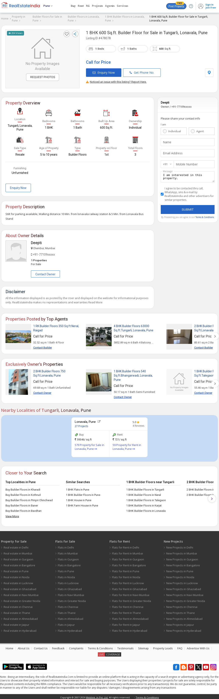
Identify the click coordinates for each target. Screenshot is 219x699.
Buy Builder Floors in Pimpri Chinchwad (29, 498)
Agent (200, 130)
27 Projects (81, 424)
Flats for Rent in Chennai (127, 605)
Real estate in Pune (16, 570)
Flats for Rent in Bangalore (129, 564)
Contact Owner (45, 272)
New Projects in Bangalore (183, 564)
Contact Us (41, 647)
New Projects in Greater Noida (185, 599)
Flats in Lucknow (68, 582)
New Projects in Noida (180, 576)
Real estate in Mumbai (18, 552)
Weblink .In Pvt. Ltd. (97, 696)
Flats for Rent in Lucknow (128, 582)
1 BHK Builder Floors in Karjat (144, 504)
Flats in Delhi (66, 546)
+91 (165, 163)
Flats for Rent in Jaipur (126, 623)
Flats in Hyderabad (70, 629)
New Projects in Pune (179, 570)
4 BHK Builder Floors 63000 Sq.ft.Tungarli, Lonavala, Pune (133, 327)
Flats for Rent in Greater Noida (131, 599)
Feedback (58, 647)
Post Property (176, 5)
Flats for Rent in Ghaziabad (129, 587)
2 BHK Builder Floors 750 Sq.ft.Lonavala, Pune (49, 372)
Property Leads (163, 647)
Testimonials (125, 647)
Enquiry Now (104, 71)
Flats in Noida (66, 576)
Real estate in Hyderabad (20, 629)
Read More (95, 301)
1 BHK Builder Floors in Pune (83, 493)
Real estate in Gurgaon (18, 558)
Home (4, 18)
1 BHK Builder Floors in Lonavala (146, 509)
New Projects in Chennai (181, 605)
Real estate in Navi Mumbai (21, 593)
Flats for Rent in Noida (126, 576)
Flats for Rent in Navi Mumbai (130, 593)
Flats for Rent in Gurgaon (128, 558)
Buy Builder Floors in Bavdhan (24, 509)
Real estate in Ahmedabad (21, 617)
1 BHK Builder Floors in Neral (143, 493)
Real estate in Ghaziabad (20, 587)
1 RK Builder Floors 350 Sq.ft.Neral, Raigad (56, 327)
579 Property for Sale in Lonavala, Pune (89, 445)
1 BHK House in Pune (78, 498)
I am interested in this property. (188, 176)
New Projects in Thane (180, 611)
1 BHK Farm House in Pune (82, 504)
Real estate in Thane (17, 611)
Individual (174, 130)
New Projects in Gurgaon (182, 558)
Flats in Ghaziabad (70, 587)
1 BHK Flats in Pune (77, 488)
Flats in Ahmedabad (70, 617)
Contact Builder (42, 346)
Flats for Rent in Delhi (125, 546)
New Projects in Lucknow (182, 582)
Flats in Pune (66, 570)
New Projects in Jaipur (180, 623)
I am (163, 123)
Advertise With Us (198, 647)
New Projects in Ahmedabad (184, 617)
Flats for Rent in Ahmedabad (130, 617)
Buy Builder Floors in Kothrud (23, 493)
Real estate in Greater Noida (22, 599)
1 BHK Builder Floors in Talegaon (146, 498)
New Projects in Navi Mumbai (184, 593)
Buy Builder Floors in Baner (22, 504)
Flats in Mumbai (68, 552)
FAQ (179, 647)
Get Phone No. (142, 71)
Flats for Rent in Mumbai (127, 552)
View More (12, 515)
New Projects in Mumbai (181, 552)
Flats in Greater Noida (72, 599)
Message (168, 169)
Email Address (172, 152)
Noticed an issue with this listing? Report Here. (116, 80)
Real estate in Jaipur (16, 623)
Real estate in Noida (16, 576)
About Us (23, 647)
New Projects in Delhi (179, 546)
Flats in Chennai (68, 605)
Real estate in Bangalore (19, 564)
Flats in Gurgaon (68, 558)
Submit (188, 209)
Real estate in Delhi (16, 546)
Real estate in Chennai (18, 605)
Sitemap (143, 647)
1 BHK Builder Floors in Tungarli (145, 488)
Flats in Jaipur (66, 623)
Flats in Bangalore (69, 564)
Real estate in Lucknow (18, 582)
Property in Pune (18, 18)
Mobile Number (185, 163)
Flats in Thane (67, 611)
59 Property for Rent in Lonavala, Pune (127, 445)
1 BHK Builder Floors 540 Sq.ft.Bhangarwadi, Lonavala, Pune (133, 374)
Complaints (76, 647)
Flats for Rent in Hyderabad (129, 629)
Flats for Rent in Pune (125, 570)
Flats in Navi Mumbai (71, 593)
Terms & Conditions (100, 647)
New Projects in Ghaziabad (183, 587)
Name (166, 141)
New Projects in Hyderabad (183, 629)
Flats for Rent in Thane (126, 611)
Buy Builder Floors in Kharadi (23, 488)
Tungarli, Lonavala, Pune (185, 31)
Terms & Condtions (204, 216)
